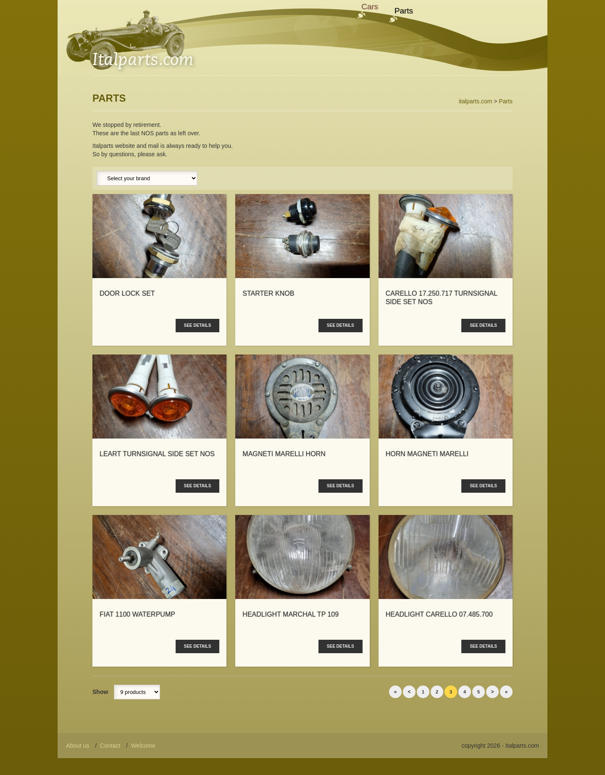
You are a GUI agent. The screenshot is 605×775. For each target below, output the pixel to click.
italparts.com (475, 101)
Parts (404, 10)
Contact (110, 745)
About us (77, 745)
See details (197, 325)
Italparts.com (142, 58)
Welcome (143, 745)
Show (100, 691)
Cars (369, 6)
